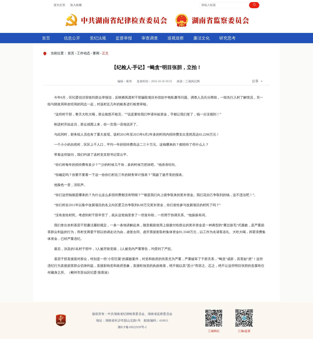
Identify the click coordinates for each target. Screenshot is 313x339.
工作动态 (83, 53)
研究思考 (227, 38)
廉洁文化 (201, 38)
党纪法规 (98, 38)
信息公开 (72, 38)
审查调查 (149, 38)
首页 (46, 38)
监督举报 (124, 38)
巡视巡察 (175, 38)
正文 (105, 53)
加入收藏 (76, 5)
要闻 (96, 53)
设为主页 (59, 5)
